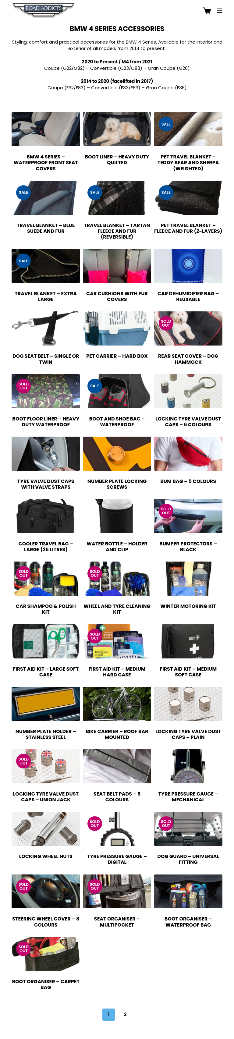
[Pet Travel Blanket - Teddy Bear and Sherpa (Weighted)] (188, 129)
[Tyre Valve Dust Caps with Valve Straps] (46, 454)
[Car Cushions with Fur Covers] (117, 266)
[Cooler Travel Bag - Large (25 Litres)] (46, 516)
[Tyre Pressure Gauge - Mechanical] (188, 766)
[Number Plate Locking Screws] (117, 454)
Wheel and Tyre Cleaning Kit (117, 609)
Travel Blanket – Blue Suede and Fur (46, 228)
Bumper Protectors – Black (188, 546)
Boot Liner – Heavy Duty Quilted (117, 159)
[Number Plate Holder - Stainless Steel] (46, 704)
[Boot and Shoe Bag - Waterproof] (117, 391)
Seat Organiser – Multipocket (117, 921)
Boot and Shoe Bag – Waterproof (117, 421)
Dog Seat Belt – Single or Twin (45, 359)
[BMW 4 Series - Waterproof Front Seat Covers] (46, 129)
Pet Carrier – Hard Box (117, 356)
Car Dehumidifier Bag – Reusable (188, 296)
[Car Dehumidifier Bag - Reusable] (188, 266)
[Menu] (219, 10)
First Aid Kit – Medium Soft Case (188, 671)
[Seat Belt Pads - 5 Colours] (117, 766)
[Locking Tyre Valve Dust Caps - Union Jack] (46, 766)
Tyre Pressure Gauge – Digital (117, 859)
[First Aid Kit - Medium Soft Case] (188, 641)
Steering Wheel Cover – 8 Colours (45, 921)
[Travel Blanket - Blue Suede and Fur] (46, 198)
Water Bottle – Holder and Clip (117, 546)
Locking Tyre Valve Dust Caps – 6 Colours (188, 421)
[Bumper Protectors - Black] (188, 516)
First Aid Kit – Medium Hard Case (116, 671)
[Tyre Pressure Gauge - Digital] (117, 829)
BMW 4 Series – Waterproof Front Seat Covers (46, 162)
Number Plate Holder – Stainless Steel (46, 734)
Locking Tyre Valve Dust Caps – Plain (188, 734)
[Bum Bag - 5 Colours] (188, 454)
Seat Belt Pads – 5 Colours (117, 796)
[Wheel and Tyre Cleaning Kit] (117, 579)
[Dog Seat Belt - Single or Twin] (46, 328)
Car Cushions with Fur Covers (117, 296)
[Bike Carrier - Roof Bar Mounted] (117, 704)
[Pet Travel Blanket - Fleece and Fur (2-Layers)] (188, 198)
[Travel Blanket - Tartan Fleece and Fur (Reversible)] (117, 198)
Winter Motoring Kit (188, 606)
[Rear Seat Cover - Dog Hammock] (188, 328)
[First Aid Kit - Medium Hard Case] (117, 641)
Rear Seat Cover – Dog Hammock (188, 359)
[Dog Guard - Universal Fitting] (188, 829)
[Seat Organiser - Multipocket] (117, 891)
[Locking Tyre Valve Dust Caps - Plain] (188, 704)
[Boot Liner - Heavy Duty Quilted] (117, 129)
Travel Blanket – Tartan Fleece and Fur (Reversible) (117, 231)
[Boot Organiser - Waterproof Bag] (188, 891)
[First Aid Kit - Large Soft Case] (46, 641)
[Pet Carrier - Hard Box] (117, 328)
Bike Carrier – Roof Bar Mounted (117, 734)
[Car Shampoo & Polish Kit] (46, 579)
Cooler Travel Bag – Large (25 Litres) (45, 546)
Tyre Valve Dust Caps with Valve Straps (45, 484)
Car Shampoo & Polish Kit (46, 609)
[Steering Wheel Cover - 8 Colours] (46, 891)
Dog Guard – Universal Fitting (188, 859)
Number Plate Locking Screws (117, 484)
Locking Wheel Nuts (46, 856)
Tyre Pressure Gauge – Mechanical (188, 796)
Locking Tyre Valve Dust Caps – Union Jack (46, 796)
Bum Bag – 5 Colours (188, 481)
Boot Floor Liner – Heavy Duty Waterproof (45, 421)
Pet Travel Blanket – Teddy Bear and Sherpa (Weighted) (188, 162)
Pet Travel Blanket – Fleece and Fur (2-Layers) (188, 228)
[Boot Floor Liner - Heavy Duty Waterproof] (46, 391)
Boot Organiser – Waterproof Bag (188, 921)
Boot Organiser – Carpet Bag (46, 984)
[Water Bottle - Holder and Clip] (117, 516)
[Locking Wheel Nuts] (46, 829)
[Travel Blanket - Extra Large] (46, 266)
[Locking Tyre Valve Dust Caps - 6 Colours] (188, 391)
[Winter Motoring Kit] (188, 579)
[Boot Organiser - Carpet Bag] (46, 954)
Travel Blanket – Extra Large (46, 296)
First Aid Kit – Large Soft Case (46, 671)
